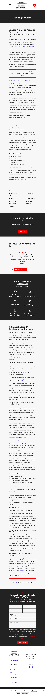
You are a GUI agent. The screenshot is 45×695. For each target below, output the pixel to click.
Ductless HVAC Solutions (17, 441)
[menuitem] (14, 194)
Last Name (25, 606)
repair (21, 335)
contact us (22, 570)
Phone (11, 610)
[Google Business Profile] (32, 667)
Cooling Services (14, 672)
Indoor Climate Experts (15, 83)
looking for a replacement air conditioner (25, 46)
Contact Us (14, 682)
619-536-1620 (18, 224)
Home (14, 667)
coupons (20, 499)
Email (24, 610)
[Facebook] (29, 667)
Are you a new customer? (14, 618)
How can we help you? (14, 622)
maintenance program (20, 87)
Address (11, 614)
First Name (12, 606)
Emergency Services (14, 677)
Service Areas (14, 680)
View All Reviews (20, 269)
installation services (27, 337)
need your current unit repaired (15, 48)
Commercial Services (14, 674)
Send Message (22, 642)
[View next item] (12, 269)
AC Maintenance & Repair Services (20, 81)
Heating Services (14, 669)
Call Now (22, 231)
